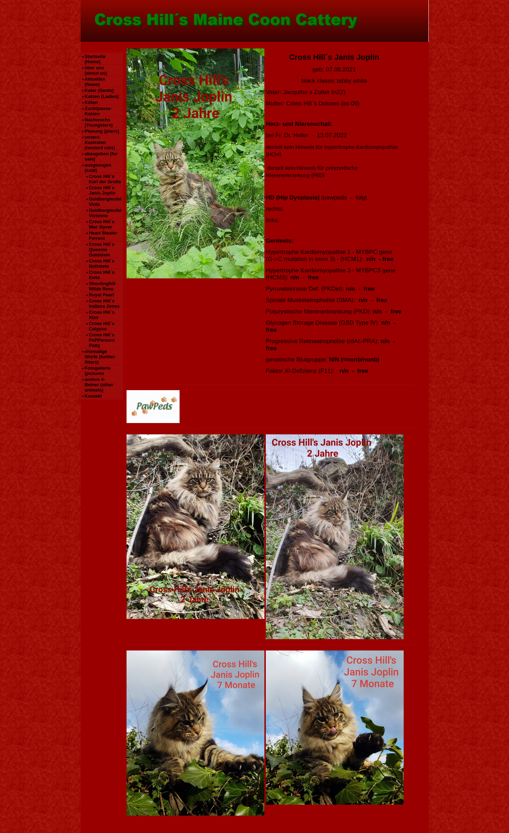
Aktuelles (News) (95, 81)
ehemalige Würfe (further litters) (100, 357)
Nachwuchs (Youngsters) (99, 122)
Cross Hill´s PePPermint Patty (102, 340)
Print (380, 823)
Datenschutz (157, 823)
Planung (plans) (102, 131)
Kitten (91, 102)
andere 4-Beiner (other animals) (99, 385)
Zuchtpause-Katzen (98, 111)
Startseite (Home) (95, 59)
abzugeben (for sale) (101, 156)
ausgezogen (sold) (98, 167)
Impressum (131, 823)
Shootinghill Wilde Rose (102, 286)
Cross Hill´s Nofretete (102, 263)
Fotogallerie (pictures (98, 370)
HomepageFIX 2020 (348, 823)
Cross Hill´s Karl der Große (105, 179)
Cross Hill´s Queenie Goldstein (102, 250)
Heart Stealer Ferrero (103, 235)
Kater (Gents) (99, 90)
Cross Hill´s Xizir (102, 315)
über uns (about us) (96, 70)
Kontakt (93, 396)
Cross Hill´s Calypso (102, 326)
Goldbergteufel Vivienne (105, 213)
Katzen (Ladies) (102, 96)
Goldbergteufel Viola (105, 201)
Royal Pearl (101, 294)
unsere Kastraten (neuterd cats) (100, 142)
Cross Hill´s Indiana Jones (104, 303)
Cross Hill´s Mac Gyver (102, 224)
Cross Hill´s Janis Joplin (102, 190)
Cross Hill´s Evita (102, 275)
